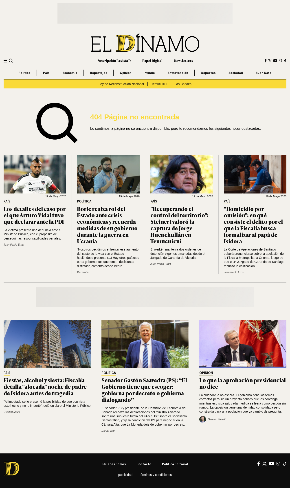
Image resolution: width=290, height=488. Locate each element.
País (46, 73)
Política (24, 73)
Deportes (208, 73)
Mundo (150, 73)
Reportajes (98, 73)
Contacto (143, 464)
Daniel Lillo (108, 430)
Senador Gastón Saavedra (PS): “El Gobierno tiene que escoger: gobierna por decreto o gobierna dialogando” (144, 389)
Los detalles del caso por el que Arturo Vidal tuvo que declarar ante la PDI (34, 215)
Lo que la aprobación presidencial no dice (242, 383)
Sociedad (235, 73)
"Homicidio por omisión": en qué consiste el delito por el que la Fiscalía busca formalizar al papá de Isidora (253, 225)
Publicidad (125, 475)
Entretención (178, 73)
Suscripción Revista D (114, 60)
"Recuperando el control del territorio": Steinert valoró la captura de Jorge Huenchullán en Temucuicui (179, 225)
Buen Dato (264, 73)
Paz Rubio (83, 272)
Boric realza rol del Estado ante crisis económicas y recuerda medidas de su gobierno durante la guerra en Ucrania (107, 225)
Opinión (126, 73)
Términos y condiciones (156, 475)
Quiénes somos (114, 464)
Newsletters (183, 60)
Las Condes (183, 84)
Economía (69, 73)
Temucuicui (159, 84)
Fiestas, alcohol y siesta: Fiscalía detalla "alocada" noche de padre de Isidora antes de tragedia (45, 386)
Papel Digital (152, 60)
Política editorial (175, 464)
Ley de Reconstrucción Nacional (121, 84)
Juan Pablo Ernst (14, 244)
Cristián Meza (12, 411)
